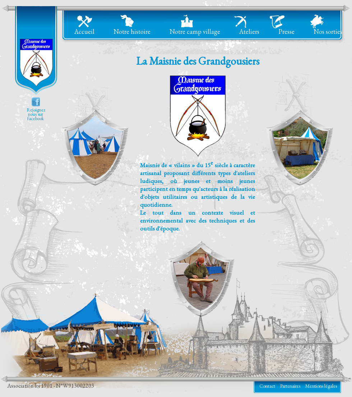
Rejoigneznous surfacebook (36, 114)
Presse (286, 31)
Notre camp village (195, 31)
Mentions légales (321, 386)
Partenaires (290, 386)
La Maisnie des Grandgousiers (35, 51)
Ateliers (249, 31)
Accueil (84, 31)
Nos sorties (328, 31)
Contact (267, 386)
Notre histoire (132, 31)
